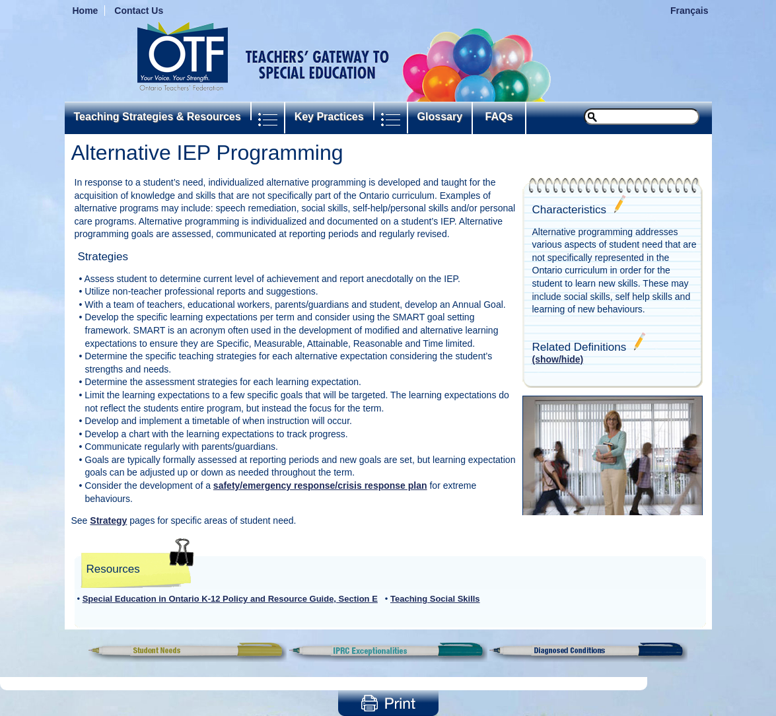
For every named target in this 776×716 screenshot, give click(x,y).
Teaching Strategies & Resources (157, 116)
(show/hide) (558, 359)
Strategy (108, 520)
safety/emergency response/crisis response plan (320, 485)
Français (689, 10)
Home (85, 10)
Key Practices (329, 116)
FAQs (499, 116)
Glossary (439, 116)
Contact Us (138, 10)
